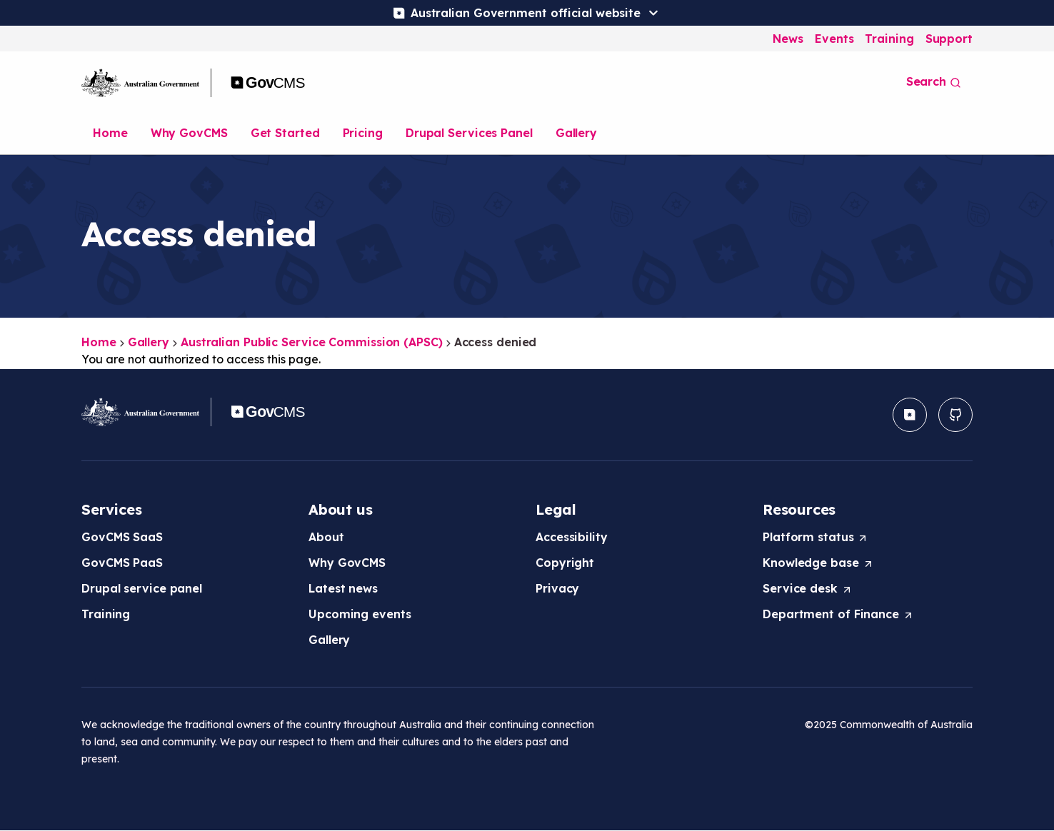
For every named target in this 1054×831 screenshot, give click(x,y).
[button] (910, 415)
